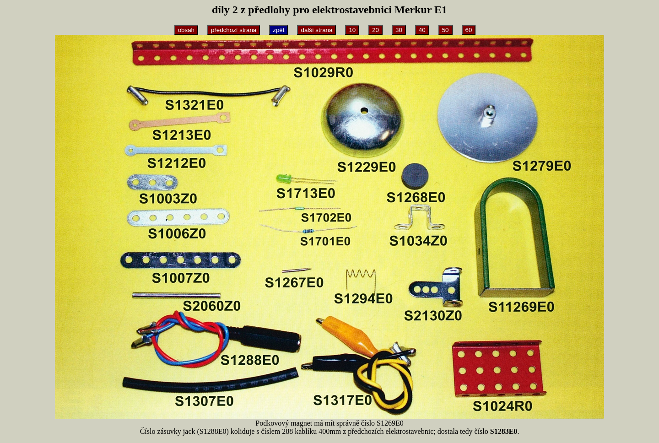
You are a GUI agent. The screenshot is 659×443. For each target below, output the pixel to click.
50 (445, 30)
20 (375, 30)
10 (352, 30)
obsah (186, 30)
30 (398, 30)
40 (422, 30)
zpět (278, 30)
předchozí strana (233, 30)
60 (468, 30)
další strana (316, 30)
